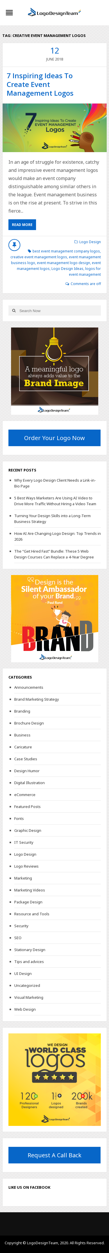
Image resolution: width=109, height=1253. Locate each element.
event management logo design (63, 262)
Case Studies (25, 758)
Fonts (19, 818)
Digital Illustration (29, 782)
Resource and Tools (31, 913)
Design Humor (27, 770)
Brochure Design (29, 723)
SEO (18, 937)
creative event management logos (38, 256)
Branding (22, 711)
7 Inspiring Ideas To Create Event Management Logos (40, 84)
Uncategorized (27, 985)
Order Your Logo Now (54, 438)
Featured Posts (27, 806)
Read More (22, 224)
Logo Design (90, 241)
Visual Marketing (28, 997)
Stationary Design (29, 949)
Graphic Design (27, 830)
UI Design (23, 973)
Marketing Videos (29, 890)
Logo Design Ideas (67, 268)
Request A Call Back (54, 1155)
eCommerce (24, 794)
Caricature (23, 747)
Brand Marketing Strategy (36, 699)
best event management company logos (66, 251)
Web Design (25, 1009)
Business (22, 735)
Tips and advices (29, 961)
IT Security (23, 842)
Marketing (23, 878)
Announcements (28, 687)
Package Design (28, 902)
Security (21, 925)
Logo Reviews (26, 866)
